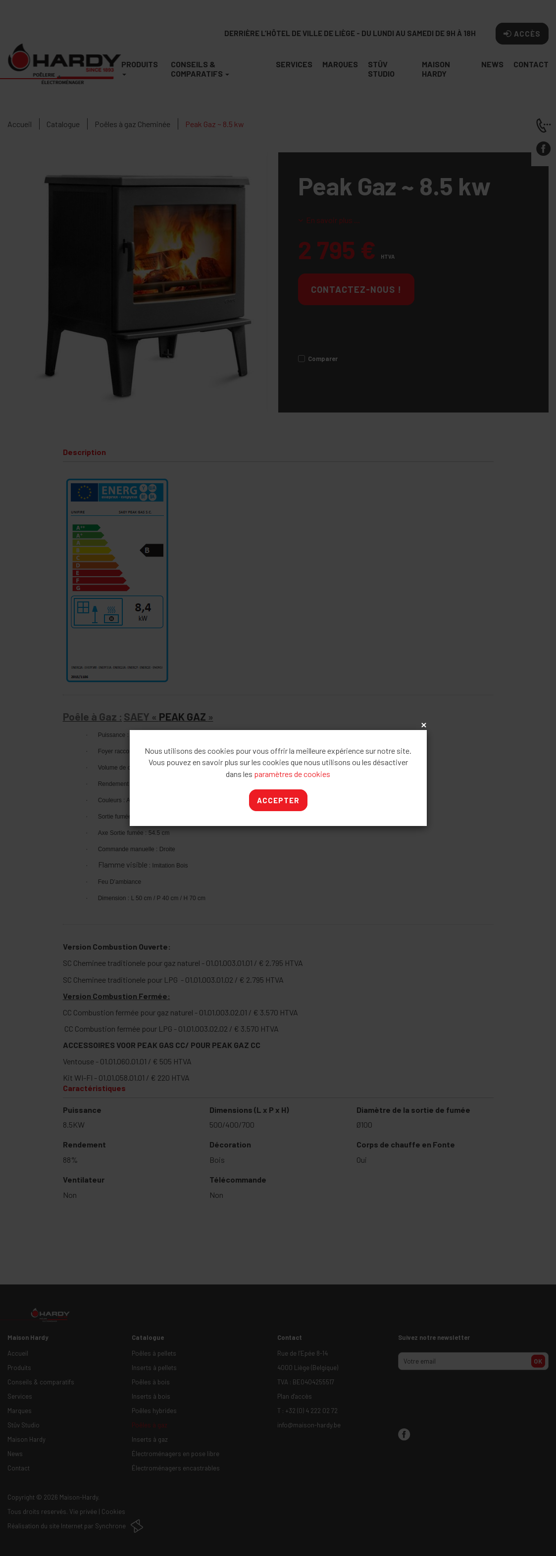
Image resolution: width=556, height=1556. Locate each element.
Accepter (278, 800)
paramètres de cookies (292, 773)
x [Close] (423, 725)
